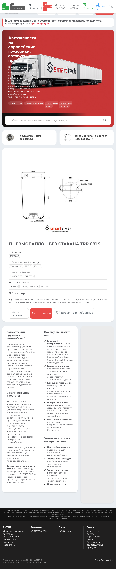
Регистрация (17, 6)
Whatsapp (88, 6)
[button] (74, 312)
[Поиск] (104, 120)
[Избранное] (34, 6)
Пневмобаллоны (34, 103)
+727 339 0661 (26, 474)
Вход (4, 6)
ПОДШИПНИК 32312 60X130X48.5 (30, 137)
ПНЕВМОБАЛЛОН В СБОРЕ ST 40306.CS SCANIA (91, 137)
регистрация (40, 23)
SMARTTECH (16, 103)
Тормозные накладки (65, 104)
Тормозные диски (51, 104)
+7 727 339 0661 (39, 531)
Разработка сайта (104, 560)
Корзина (47, 7)
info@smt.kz (65, 531)
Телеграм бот (100, 7)
